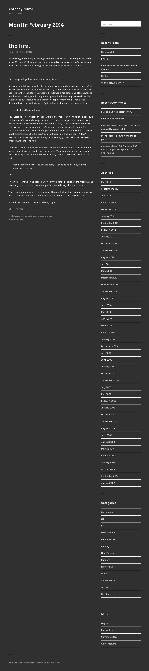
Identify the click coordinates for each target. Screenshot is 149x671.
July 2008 (106, 387)
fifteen (104, 58)
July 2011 (105, 264)
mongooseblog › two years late (117, 125)
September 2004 (110, 421)
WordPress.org (108, 643)
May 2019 (106, 182)
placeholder (107, 139)
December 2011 (109, 243)
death (10, 216)
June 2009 (106, 359)
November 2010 (109, 284)
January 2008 (108, 407)
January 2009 (108, 366)
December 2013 (109, 209)
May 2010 (106, 312)
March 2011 (107, 271)
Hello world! (107, 52)
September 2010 (109, 291)
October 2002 (108, 469)
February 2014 (108, 202)
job (103, 519)
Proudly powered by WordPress (21, 663)
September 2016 (109, 188)
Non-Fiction (14, 51)
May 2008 (106, 394)
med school (26, 216)
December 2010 (109, 277)
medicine (35, 216)
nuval (10, 213)
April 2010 (106, 318)
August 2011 (107, 257)
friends (17, 216)
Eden (103, 118)
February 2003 (108, 455)
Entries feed (107, 630)
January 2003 (108, 462)
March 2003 (107, 448)
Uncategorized (108, 594)
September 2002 (110, 476)
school (104, 573)
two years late (117, 118)
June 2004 (106, 435)
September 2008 (110, 380)
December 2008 (109, 373)
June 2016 (106, 195)
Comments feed (109, 637)
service (104, 587)
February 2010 (108, 332)
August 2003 (108, 442)
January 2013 (108, 216)
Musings (105, 546)
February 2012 (108, 229)
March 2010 (107, 325)
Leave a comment (15, 219)
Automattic (55, 663)
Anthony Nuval (20, 9)
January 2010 (108, 339)
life (102, 525)
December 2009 (109, 346)
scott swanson (46, 216)
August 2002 (108, 483)
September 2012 (109, 223)
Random (105, 560)
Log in (104, 623)
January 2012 (108, 236)
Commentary (108, 512)
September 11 (108, 580)
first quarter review (122, 111)
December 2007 (109, 414)
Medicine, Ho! (108, 532)
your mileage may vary (112, 82)
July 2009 (106, 353)
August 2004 (108, 428)
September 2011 (109, 250)
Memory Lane (108, 539)
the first (19, 45)
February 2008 (109, 400)
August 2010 (107, 298)
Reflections (28, 51)
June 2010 (106, 305)
